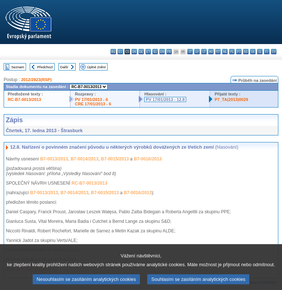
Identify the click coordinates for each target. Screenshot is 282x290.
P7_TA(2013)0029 (231, 99)
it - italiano (190, 51)
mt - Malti (218, 51)
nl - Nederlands (225, 51)
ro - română (246, 51)
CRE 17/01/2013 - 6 (93, 104)
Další (64, 67)
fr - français (169, 51)
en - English (162, 51)
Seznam (17, 67)
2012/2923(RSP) (36, 79)
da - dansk (134, 51)
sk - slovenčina (253, 51)
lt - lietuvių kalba (204, 51)
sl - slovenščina (260, 51)
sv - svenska (273, 51)
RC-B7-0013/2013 (24, 99)
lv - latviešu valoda (197, 51)
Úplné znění (96, 67)
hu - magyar (211, 51)
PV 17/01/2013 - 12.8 (165, 99)
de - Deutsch (141, 51)
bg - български (113, 51)
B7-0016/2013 (148, 159)
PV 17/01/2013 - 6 (91, 99)
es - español (120, 51)
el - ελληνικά (155, 51)
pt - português (239, 51)
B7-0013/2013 (54, 159)
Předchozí (45, 67)
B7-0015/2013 (115, 159)
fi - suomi (267, 51)
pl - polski (232, 51)
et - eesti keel (148, 51)
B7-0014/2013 (84, 159)
